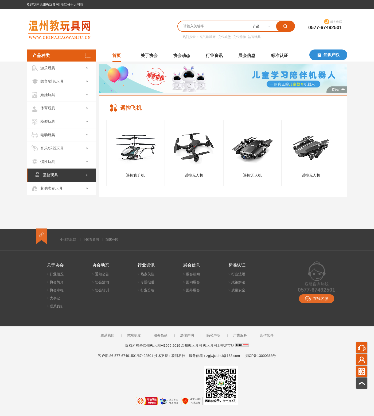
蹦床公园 (112, 240)
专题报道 (146, 282)
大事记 (53, 298)
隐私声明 (213, 335)
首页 (116, 55)
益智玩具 (254, 37)
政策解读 (236, 282)
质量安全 (236, 290)
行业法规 (236, 274)
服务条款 (160, 335)
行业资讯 (214, 55)
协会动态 (181, 55)
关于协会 (149, 55)
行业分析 (146, 290)
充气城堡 (224, 37)
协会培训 (100, 290)
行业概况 (55, 274)
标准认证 (279, 55)
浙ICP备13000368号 (260, 356)
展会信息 (246, 55)
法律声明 (187, 335)
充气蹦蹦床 (208, 37)
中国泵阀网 (91, 240)
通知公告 (100, 274)
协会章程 (55, 290)
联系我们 (55, 306)
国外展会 (191, 290)
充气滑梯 (239, 37)
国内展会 (191, 282)
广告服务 (240, 335)
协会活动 (100, 282)
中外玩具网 (68, 240)
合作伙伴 (267, 335)
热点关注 (146, 274)
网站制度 (134, 335)
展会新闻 (191, 274)
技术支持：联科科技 (169, 356)
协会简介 (55, 282)
